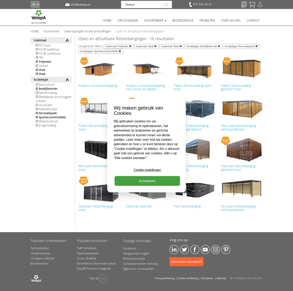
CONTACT (253, 20)
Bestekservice (39, 263)
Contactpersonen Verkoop (140, 264)
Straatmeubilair (41, 253)
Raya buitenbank (88, 253)
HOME (107, 20)
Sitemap (221, 278)
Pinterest (226, 249)
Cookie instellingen (147, 170)
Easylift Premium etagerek (94, 268)
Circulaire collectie (42, 258)
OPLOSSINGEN (128, 20)
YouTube (205, 249)
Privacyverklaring (164, 278)
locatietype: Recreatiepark (241, 46)
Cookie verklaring (188, 278)
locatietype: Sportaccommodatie (100, 51)
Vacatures (129, 248)
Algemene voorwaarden (138, 269)
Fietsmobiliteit (40, 248)
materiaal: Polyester (118, 46)
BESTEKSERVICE (183, 20)
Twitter (184, 249)
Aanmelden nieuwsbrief (186, 262)
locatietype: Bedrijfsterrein (203, 46)
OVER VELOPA (231, 20)
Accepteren (147, 181)
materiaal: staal (146, 46)
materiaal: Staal (171, 46)
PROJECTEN (207, 20)
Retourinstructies (134, 258)
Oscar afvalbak (86, 258)
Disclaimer (207, 278)
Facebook (194, 249)
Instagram (215, 249)
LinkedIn (174, 249)
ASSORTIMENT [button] (155, 20)
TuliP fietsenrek (86, 248)
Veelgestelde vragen (136, 253)
